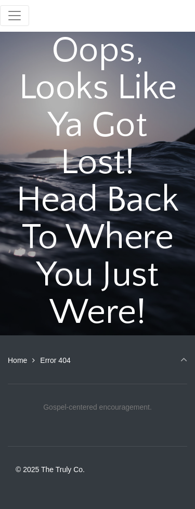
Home (17, 360)
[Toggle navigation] (14, 15)
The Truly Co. (93, 15)
